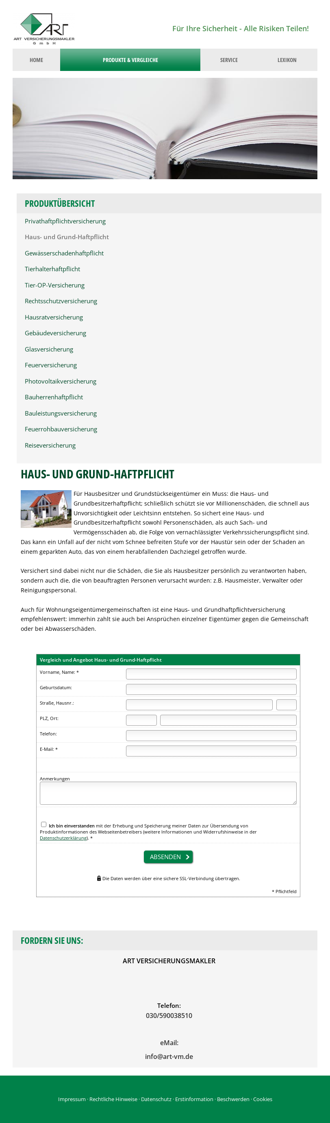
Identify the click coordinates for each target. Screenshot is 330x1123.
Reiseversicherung (50, 445)
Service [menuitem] (229, 60)
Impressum (72, 1099)
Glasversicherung (49, 349)
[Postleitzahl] (141, 720)
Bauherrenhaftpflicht (54, 397)
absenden (165, 857)
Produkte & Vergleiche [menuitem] (130, 60)
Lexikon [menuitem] (287, 60)
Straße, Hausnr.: (57, 703)
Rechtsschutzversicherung (61, 301)
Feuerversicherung (51, 365)
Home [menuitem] (36, 60)
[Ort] (228, 720)
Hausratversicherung (54, 317)
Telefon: (48, 734)
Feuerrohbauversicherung (61, 429)
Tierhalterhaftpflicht (52, 269)
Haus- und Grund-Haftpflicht (67, 237)
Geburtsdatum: (56, 687)
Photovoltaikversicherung (60, 381)
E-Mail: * (49, 749)
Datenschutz (156, 1099)
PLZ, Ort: (49, 718)
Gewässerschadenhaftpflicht (64, 253)
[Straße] (199, 704)
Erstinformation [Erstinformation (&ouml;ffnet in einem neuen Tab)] (194, 1099)
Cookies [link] (262, 1099)
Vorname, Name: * (59, 672)
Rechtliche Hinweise (113, 1099)
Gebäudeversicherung (55, 333)
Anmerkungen (55, 779)
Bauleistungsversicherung (61, 413)
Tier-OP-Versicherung (55, 285)
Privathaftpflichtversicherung (65, 221)
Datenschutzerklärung (63, 838)
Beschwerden (233, 1099)
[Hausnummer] (286, 704)
